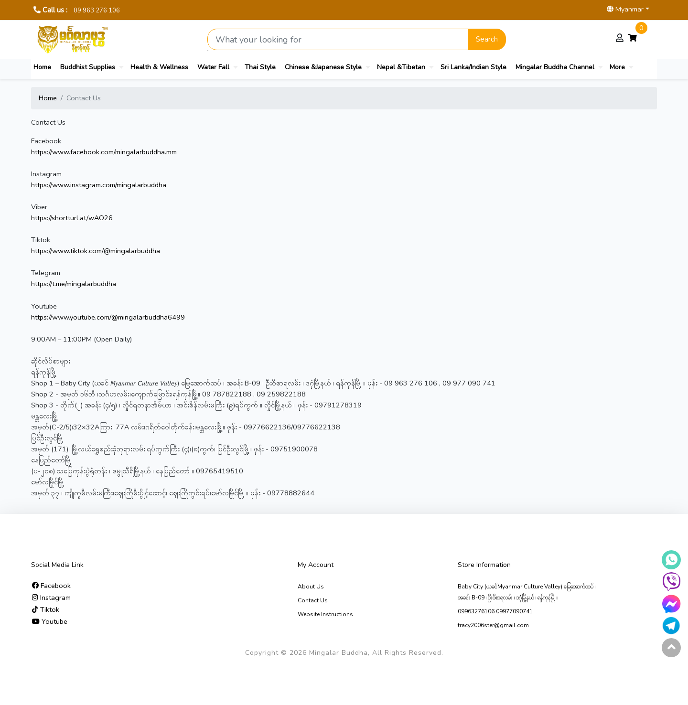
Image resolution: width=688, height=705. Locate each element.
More (617, 67)
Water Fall (213, 67)
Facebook (51, 585)
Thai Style (260, 67)
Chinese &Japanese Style (323, 67)
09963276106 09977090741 (495, 611)
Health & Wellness (159, 67)
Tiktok (45, 609)
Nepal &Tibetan (401, 67)
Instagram (51, 597)
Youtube (49, 621)
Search (487, 39)
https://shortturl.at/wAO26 (72, 218)
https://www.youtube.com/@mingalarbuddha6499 (108, 317)
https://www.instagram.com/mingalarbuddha (98, 185)
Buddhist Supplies (87, 67)
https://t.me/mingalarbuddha (73, 283)
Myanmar (625, 9)
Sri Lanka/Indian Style (473, 67)
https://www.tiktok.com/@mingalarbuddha (95, 251)
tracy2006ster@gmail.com (493, 625)
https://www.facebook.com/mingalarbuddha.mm (104, 152)
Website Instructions (325, 614)
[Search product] (337, 39)
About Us (311, 586)
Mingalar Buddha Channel (555, 67)
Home (42, 67)
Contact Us (313, 600)
